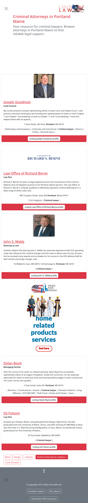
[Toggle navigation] (6, 8)
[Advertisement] (44, 55)
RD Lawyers (54, 491)
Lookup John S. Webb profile (44, 275)
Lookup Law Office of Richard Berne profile (44, 207)
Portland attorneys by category (51, 457)
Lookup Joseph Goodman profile (44, 138)
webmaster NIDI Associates (44, 498)
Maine (8, 457)
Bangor (17, 457)
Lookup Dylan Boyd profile (44, 400)
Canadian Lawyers (36, 491)
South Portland (12, 462)
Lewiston (29, 457)
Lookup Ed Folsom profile (44, 447)
